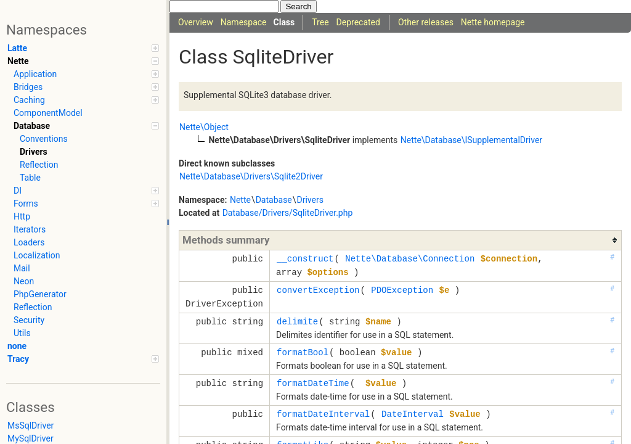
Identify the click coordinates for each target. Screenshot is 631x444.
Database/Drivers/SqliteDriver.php (287, 213)
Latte (83, 48)
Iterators (30, 229)
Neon (24, 281)
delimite (297, 321)
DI (86, 190)
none (16, 346)
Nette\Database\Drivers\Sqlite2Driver (251, 176)
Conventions (44, 139)
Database (86, 126)
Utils (22, 333)
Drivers (33, 152)
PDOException (402, 290)
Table (30, 178)
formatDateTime (313, 383)
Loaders (29, 242)
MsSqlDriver (30, 425)
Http (22, 216)
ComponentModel (48, 113)
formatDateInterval (323, 414)
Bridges (86, 87)
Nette (83, 61)
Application (86, 74)
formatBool (302, 352)
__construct (305, 259)
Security (29, 320)
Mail (22, 268)
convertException (318, 290)
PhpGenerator (40, 294)
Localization (37, 255)
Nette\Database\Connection (409, 259)
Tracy (83, 359)
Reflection (39, 165)
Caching (86, 100)
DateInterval (412, 414)
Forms (86, 203)
